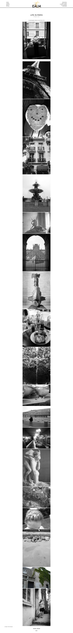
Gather (7, 6)
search (65, 2)
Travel (7, 3)
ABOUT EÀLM (64, 3)
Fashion (8, 4)
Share (36, 630)
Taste (7, 2)
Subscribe (64, 6)
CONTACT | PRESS (63, 4)
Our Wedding (64, 5)
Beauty (7, 5)
